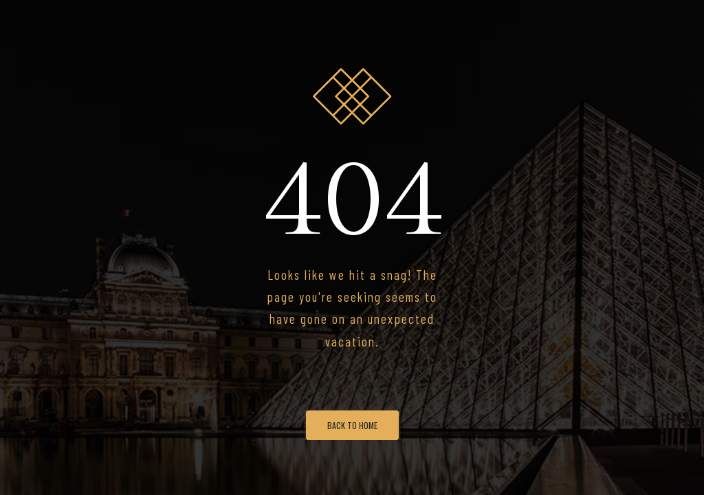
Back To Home (352, 425)
